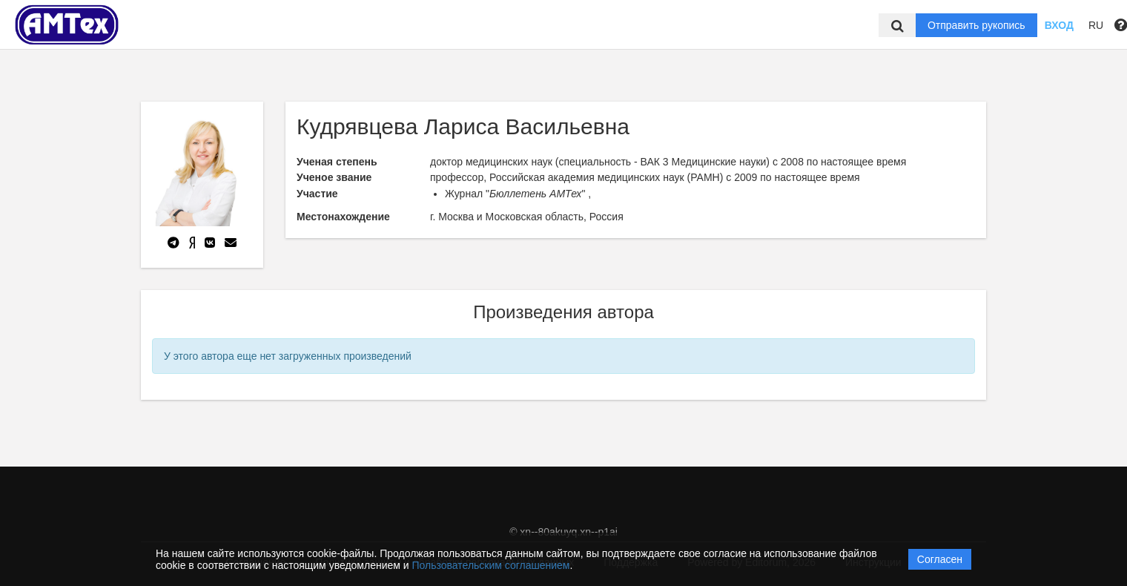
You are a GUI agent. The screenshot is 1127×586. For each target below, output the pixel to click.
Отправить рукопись (976, 25)
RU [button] (1095, 25)
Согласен (939, 559)
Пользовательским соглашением (491, 565)
